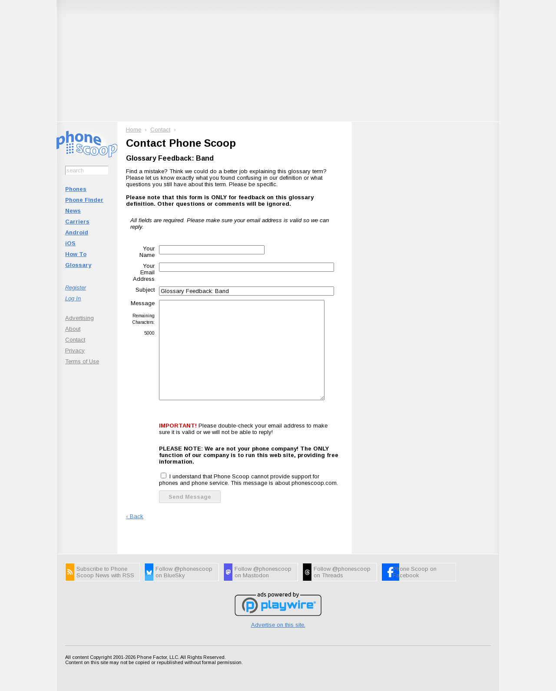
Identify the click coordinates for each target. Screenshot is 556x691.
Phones (75, 189)
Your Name (147, 251)
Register (75, 287)
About (72, 329)
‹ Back (134, 516)
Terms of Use (82, 361)
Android (76, 232)
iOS (70, 243)
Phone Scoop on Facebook (415, 572)
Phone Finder (84, 200)
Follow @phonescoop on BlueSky (184, 572)
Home (133, 129)
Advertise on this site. (278, 625)
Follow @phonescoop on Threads (342, 572)
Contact (75, 339)
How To (75, 254)
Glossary (78, 265)
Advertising (79, 318)
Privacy (75, 350)
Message (143, 303)
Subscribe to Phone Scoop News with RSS (105, 572)
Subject (145, 289)
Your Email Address (144, 272)
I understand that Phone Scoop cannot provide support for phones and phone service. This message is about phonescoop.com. (248, 479)
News (73, 210)
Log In (73, 298)
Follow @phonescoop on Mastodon (263, 572)
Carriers (77, 221)
